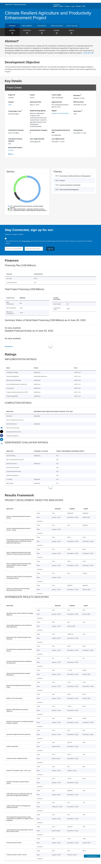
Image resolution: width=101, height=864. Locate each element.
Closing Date (78, 130)
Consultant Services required (15, 140)
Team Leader (56, 95)
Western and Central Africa (60, 113)
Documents (41, 26)
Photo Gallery (72, 26)
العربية (72, 6)
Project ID (11, 95)
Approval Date (57, 102)
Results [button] (71, 32)
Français (67, 6)
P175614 (11, 150)
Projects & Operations (20, 4)
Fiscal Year (77, 111)
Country (11, 102)
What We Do (8, 4)
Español (61, 6)
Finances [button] (42, 32)
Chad (9, 105)
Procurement (27, 26)
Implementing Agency (38, 111)
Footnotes (8, 346)
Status (32, 95)
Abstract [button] (12, 32)
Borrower (77, 95)
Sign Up (50, 249)
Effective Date (78, 102)
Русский (78, 6)
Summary (12, 26)
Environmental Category (38, 130)
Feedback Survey (92, 856)
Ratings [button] (56, 32)
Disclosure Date (35, 102)
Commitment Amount (16, 130)
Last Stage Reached (37, 139)
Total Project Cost (15, 111)
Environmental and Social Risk (61, 131)
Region (54, 111)
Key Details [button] (27, 32)
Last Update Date (58, 139)
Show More (88, 53)
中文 (83, 6)
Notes (10, 154)
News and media (57, 26)
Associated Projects (15, 147)
